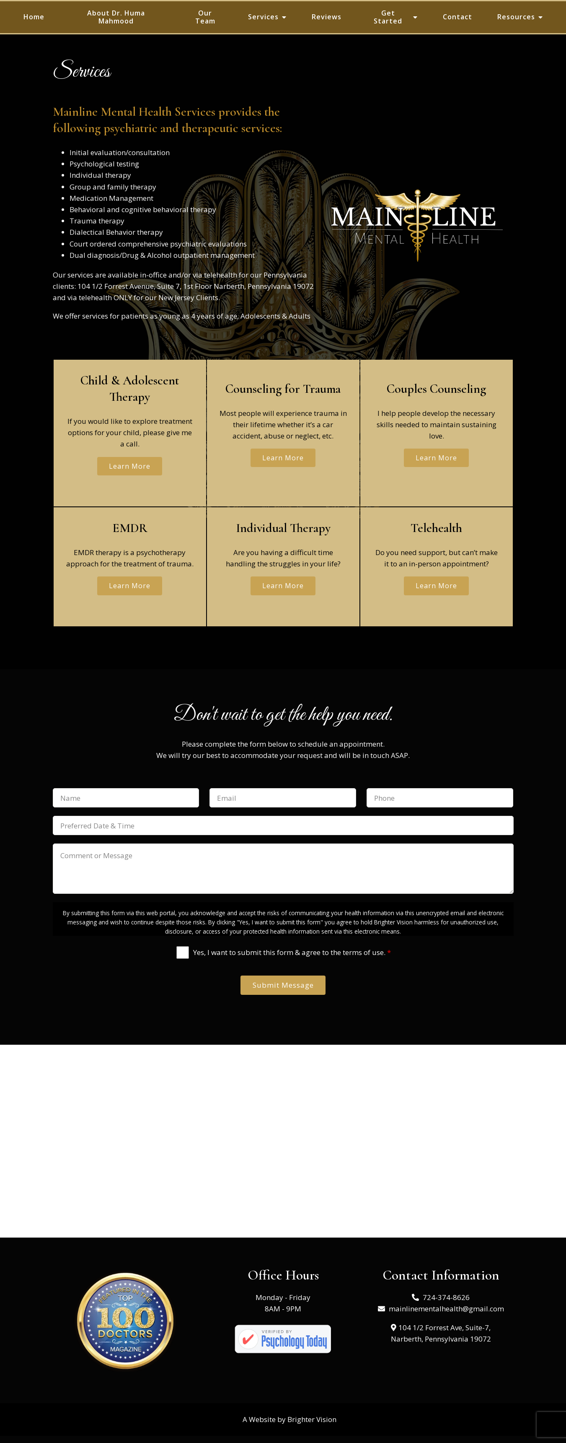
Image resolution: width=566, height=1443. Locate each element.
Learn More (129, 467)
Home (33, 16)
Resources (516, 16)
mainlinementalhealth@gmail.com (446, 1316)
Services (263, 16)
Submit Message (283, 991)
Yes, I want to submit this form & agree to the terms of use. (292, 957)
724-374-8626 (446, 1305)
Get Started (388, 17)
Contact (457, 16)
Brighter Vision (311, 1427)
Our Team (205, 17)
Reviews (326, 16)
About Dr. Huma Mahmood (116, 17)
